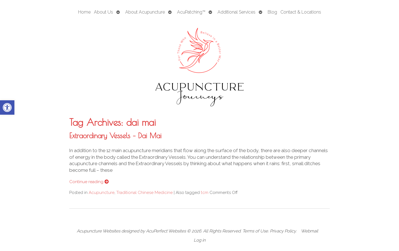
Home (84, 12)
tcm (204, 192)
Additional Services (236, 12)
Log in (200, 240)
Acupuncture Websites (98, 231)
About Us (103, 12)
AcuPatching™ (191, 12)
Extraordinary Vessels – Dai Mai (115, 135)
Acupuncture (101, 192)
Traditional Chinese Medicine (144, 192)
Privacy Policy (283, 231)
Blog (272, 12)
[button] (7, 107)
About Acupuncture (145, 12)
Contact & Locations (300, 12)
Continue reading (89, 181)
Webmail (309, 231)
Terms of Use (255, 231)
